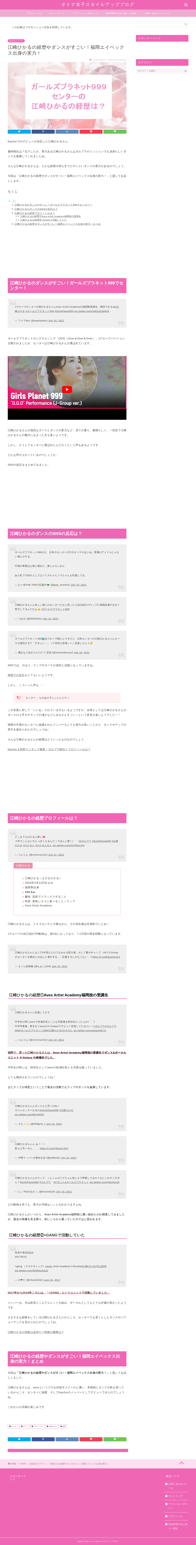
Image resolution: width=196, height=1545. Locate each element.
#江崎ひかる (54, 1030)
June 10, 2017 (52, 1280)
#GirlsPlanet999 (64, 311)
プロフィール (34, 13)
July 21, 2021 (56, 854)
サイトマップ (57, 13)
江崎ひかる (52, 1426)
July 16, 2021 (56, 320)
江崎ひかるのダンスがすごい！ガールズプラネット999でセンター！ (53, 204)
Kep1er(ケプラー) (16, 41)
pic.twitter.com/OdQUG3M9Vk (91, 311)
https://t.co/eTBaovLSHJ (54, 1148)
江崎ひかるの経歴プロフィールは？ (34, 213)
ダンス (25, 1426)
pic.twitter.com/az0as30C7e (90, 1030)
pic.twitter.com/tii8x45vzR (104, 1182)
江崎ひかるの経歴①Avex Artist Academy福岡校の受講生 (50, 216)
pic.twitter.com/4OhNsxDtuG (31, 1270)
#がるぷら (59, 1182)
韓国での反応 (16, 675)
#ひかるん (29, 845)
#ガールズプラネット (77, 1182)
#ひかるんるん (43, 845)
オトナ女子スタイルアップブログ (98, 4)
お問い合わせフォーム (157, 13)
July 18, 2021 (82, 652)
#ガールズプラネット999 (40, 311)
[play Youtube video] (67, 389)
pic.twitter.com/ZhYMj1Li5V (69, 845)
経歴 (64, 1426)
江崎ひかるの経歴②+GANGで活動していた (43, 220)
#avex (48, 1266)
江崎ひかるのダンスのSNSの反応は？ (36, 209)
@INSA (29, 1252)
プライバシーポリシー (85, 13)
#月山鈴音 (101, 1266)
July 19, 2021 (79, 584)
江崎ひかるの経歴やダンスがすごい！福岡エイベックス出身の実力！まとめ (57, 224)
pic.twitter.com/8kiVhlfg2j (29, 1114)
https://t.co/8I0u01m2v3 (106, 957)
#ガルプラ (85, 841)
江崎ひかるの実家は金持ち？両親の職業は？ (36, 1332)
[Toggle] (14, 201)
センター (14, 1426)
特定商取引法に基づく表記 (121, 13)
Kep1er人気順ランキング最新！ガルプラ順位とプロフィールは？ (49, 749)
